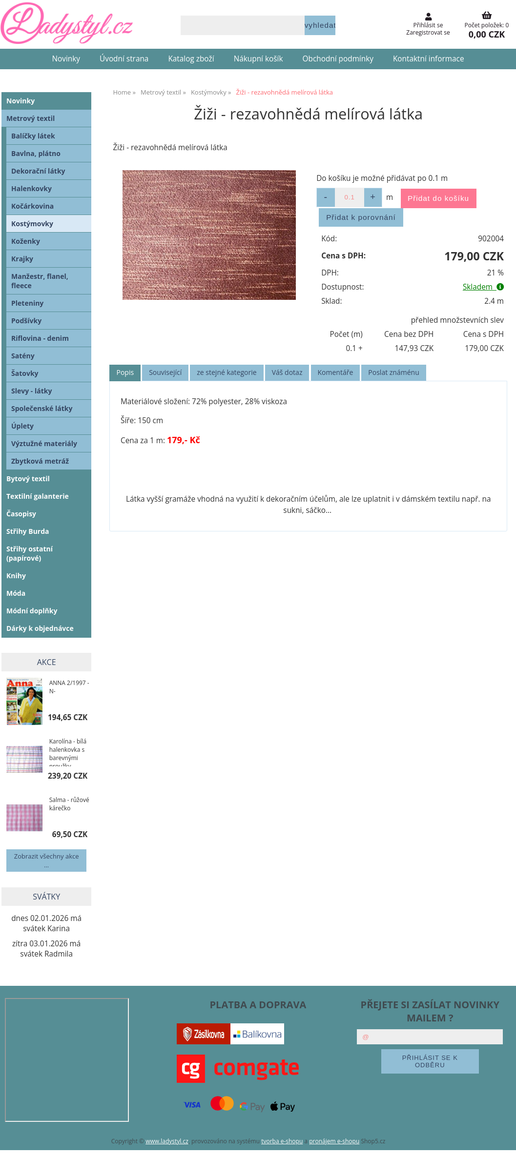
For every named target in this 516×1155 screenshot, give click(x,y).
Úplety (22, 426)
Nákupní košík (258, 59)
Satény (23, 355)
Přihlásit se (428, 25)
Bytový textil (28, 478)
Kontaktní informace (428, 59)
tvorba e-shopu (282, 1141)
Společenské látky (41, 408)
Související (165, 372)
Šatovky (25, 373)
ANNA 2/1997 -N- (69, 687)
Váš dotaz (287, 372)
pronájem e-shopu (334, 1141)
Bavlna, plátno (36, 153)
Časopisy (21, 513)
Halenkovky (31, 188)
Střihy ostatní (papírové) (29, 553)
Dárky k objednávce (40, 628)
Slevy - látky (31, 390)
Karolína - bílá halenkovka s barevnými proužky (67, 751)
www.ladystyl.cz (166, 1141)
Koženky (25, 241)
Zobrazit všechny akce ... (46, 860)
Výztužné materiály (44, 443)
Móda (15, 593)
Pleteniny (27, 303)
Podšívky (26, 320)
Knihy (16, 575)
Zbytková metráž (40, 461)
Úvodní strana (124, 59)
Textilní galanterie (37, 496)
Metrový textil (30, 118)
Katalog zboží (191, 59)
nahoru (501, 1140)
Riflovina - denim (40, 338)
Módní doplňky (31, 610)
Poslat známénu (393, 372)
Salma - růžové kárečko (69, 804)
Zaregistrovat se (428, 32)
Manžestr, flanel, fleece (39, 281)
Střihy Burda (27, 531)
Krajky (22, 258)
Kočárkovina (32, 206)
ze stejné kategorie (226, 372)
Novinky (66, 59)
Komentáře (335, 372)
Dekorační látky (38, 171)
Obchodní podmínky (338, 59)
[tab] (125, 373)
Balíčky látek (33, 135)
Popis (125, 372)
